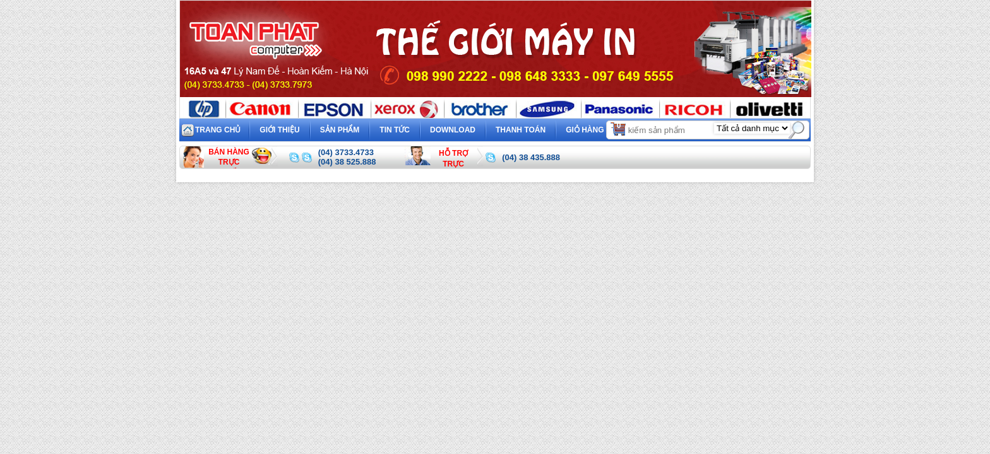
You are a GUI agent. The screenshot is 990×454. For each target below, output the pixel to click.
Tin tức (394, 129)
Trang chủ (218, 129)
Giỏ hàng (596, 128)
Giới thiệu (279, 129)
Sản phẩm (340, 129)
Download (452, 129)
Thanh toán (521, 129)
